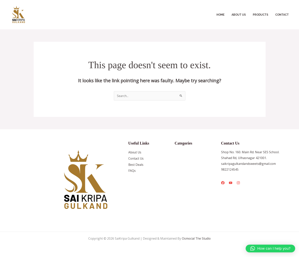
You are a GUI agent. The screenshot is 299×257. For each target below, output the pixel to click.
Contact (283, 14)
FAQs (132, 171)
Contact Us (136, 159)
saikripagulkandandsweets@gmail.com (249, 164)
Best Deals (136, 165)
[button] (270, 248)
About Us (242, 14)
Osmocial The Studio (196, 238)
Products (263, 14)
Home (226, 14)
